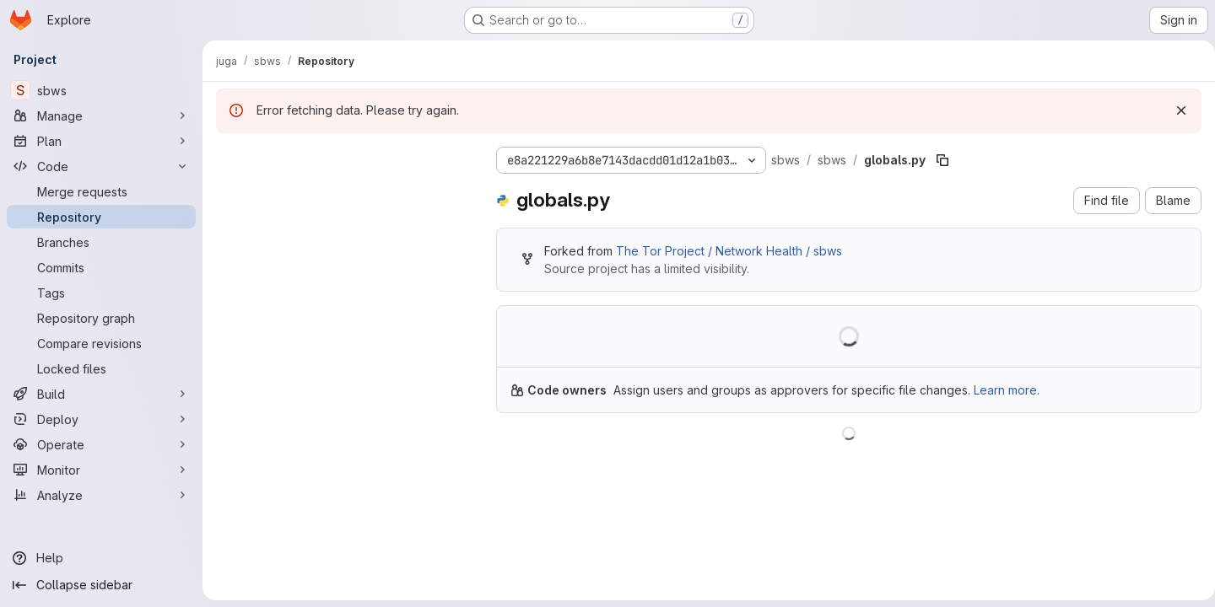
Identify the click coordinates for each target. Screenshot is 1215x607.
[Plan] (101, 141)
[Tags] (101, 292)
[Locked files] (101, 368)
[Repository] (101, 216)
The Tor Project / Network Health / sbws (729, 251)
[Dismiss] (1174, 110)
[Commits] (101, 267)
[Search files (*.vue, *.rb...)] (342, 190)
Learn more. (1007, 390)
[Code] (101, 166)
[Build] (101, 394)
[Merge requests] (101, 191)
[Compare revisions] (101, 343)
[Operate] (101, 444)
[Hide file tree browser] (229, 156)
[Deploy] (101, 419)
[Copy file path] (942, 160)
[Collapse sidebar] (101, 585)
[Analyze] (101, 495)
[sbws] (101, 90)
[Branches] (101, 242)
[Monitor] (101, 469)
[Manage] (101, 115)
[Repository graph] (101, 318)
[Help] (101, 558)
